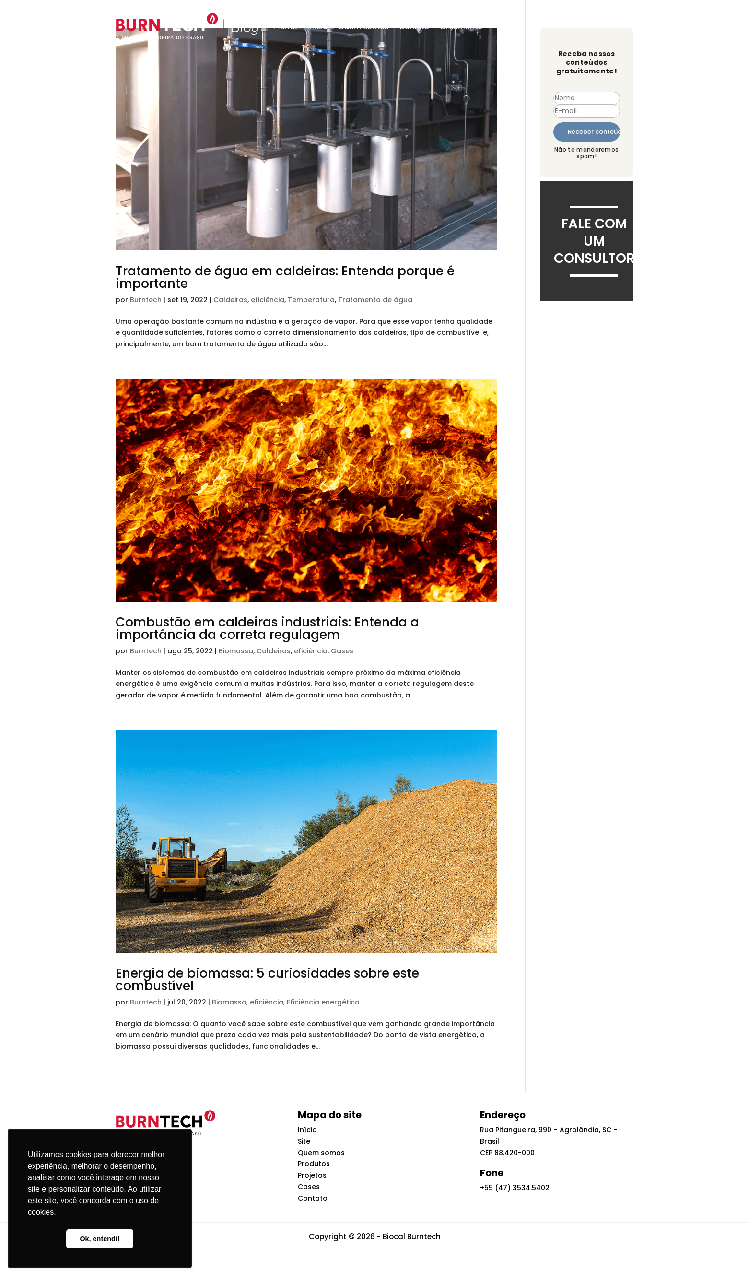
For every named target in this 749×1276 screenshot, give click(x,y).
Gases (342, 651)
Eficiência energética (323, 1002)
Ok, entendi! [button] (99, 1238)
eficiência (267, 300)
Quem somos (363, 26)
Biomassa (236, 651)
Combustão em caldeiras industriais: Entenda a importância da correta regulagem (267, 628)
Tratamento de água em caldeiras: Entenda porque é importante (285, 277)
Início (318, 26)
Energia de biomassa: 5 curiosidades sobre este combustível (267, 979)
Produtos (314, 1164)
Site (304, 1141)
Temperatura (311, 300)
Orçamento (461, 26)
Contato (414, 26)
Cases (309, 1187)
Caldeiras (230, 300)
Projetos (312, 1175)
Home (285, 26)
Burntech (146, 300)
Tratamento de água (375, 300)
